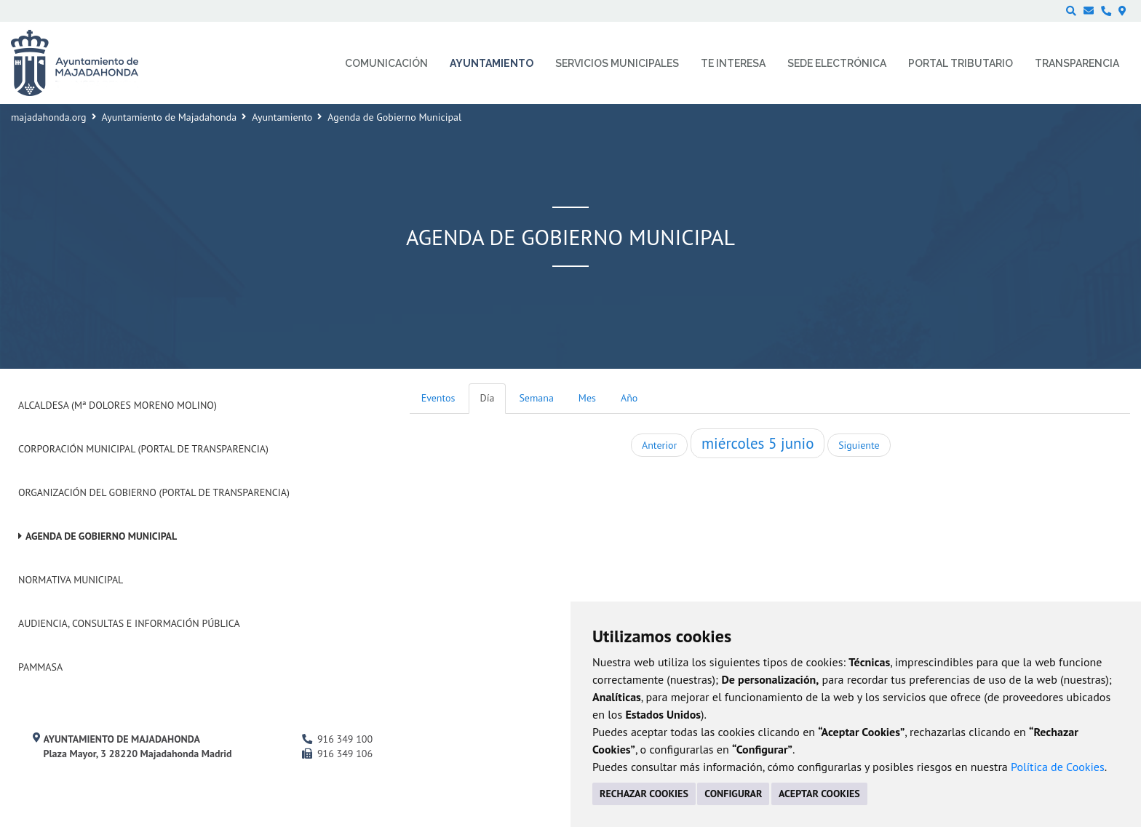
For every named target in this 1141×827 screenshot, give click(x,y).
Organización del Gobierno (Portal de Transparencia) (154, 492)
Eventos (438, 397)
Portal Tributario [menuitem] (960, 63)
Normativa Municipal (70, 579)
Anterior (659, 445)
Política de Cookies (1058, 766)
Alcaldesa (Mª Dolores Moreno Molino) (117, 405)
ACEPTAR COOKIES (819, 793)
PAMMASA (40, 667)
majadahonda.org (49, 117)
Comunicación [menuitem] (386, 63)
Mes (587, 397)
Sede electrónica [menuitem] (836, 63)
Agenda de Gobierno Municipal (101, 536)
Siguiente (858, 445)
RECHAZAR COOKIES (644, 793)
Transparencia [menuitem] (1077, 63)
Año (629, 397)
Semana (536, 397)
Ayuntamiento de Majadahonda (169, 117)
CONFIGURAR (733, 793)
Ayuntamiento (282, 117)
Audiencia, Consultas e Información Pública (129, 623)
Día (487, 397)
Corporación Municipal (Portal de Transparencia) (143, 448)
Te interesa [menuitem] (733, 63)
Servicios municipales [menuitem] (617, 63)
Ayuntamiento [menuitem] (491, 63)
